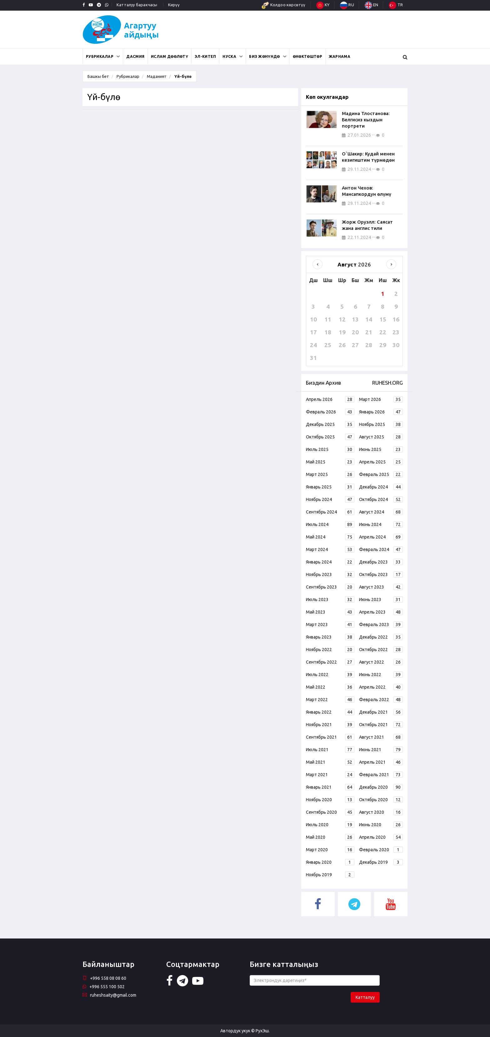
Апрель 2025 (381, 462)
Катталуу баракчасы (137, 5)
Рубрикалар (99, 56)
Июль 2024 (330, 524)
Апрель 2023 (381, 612)
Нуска (229, 56)
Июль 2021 (330, 749)
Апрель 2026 (330, 399)
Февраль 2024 (381, 549)
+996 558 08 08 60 (104, 978)
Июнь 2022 (381, 674)
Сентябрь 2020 (330, 812)
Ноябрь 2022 (330, 649)
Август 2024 (381, 512)
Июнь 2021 (381, 749)
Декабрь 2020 (381, 787)
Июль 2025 (330, 449)
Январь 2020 (330, 862)
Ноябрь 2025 (381, 424)
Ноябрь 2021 (330, 724)
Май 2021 (330, 762)
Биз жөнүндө (264, 56)
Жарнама (339, 56)
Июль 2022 (330, 674)
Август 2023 (381, 587)
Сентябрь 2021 (330, 737)
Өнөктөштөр (307, 56)
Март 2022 (330, 699)
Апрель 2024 (381, 537)
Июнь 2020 (381, 825)
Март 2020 (330, 850)
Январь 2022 (330, 712)
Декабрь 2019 (381, 862)
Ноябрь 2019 (330, 875)
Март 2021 (330, 774)
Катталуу (365, 997)
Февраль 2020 (381, 850)
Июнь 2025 (381, 449)
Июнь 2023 (381, 599)
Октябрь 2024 (381, 499)
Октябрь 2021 (381, 724)
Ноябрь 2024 (330, 499)
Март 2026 (381, 399)
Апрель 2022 (381, 687)
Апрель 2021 (381, 762)
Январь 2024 (330, 562)
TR (396, 5)
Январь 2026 (381, 412)
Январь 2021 (330, 787)
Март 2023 (330, 624)
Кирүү (174, 5)
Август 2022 (381, 662)
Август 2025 (381, 437)
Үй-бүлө (182, 76)
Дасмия (135, 56)
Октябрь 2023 (381, 574)
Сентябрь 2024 (330, 512)
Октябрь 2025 (330, 437)
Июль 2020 (330, 825)
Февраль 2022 (381, 699)
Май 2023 (330, 612)
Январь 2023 (330, 637)
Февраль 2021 (381, 774)
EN (371, 5)
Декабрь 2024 (381, 487)
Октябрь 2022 (381, 649)
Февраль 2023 (381, 624)
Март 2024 (330, 549)
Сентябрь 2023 (330, 587)
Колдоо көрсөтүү (283, 5)
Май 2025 (330, 462)
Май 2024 (330, 537)
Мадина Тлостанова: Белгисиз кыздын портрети (366, 120)
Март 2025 (330, 474)
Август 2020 (381, 812)
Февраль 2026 (330, 412)
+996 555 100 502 (103, 986)
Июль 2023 (330, 599)
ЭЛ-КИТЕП (205, 56)
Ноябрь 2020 (330, 800)
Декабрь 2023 (381, 562)
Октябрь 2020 (381, 800)
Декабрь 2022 (381, 637)
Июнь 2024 (381, 524)
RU (347, 5)
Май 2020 (330, 837)
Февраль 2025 (381, 474)
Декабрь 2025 (330, 424)
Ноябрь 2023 (330, 574)
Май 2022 (330, 687)
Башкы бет (98, 76)
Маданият (157, 76)
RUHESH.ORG (387, 383)
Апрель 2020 (381, 837)
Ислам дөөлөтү (169, 56)
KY (323, 5)
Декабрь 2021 (381, 712)
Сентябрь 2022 (330, 662)
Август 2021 (381, 737)
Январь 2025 (330, 487)
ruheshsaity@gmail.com (109, 995)
